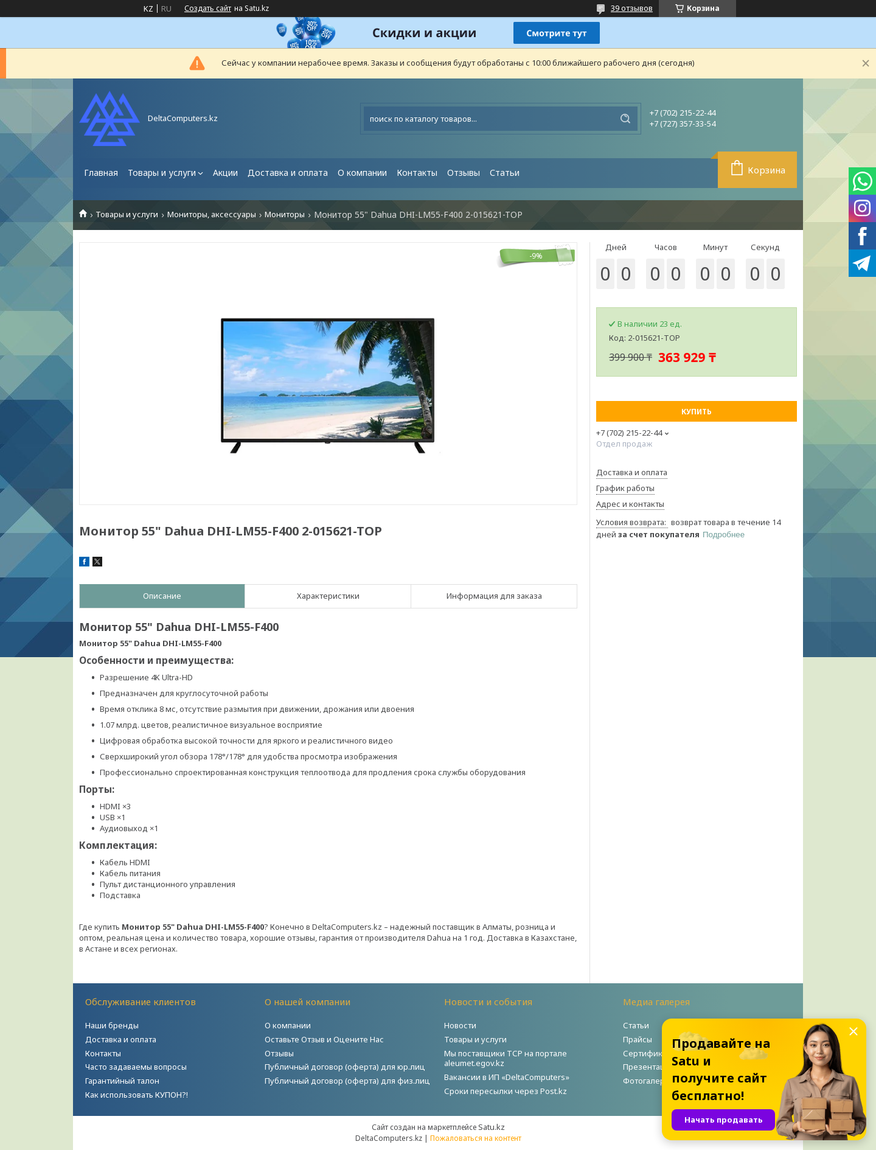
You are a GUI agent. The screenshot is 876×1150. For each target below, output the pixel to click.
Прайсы (637, 1039)
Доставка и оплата (288, 172)
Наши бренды (112, 1025)
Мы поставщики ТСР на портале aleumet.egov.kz (505, 1058)
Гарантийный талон (122, 1080)
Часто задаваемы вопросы (136, 1066)
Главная (101, 172)
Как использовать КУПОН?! (136, 1094)
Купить (696, 411)
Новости (460, 1025)
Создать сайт (207, 8)
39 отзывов (632, 7)
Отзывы (463, 172)
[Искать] (625, 118)
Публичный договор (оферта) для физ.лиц (347, 1080)
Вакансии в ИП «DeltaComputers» (506, 1077)
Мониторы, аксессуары (211, 214)
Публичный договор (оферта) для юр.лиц (345, 1066)
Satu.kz (491, 1126)
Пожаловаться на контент (475, 1138)
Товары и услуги (162, 172)
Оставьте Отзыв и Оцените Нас (324, 1039)
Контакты (417, 172)
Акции (225, 172)
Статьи (505, 172)
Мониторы (285, 214)
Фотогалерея (648, 1080)
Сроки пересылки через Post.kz (505, 1091)
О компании (362, 172)
